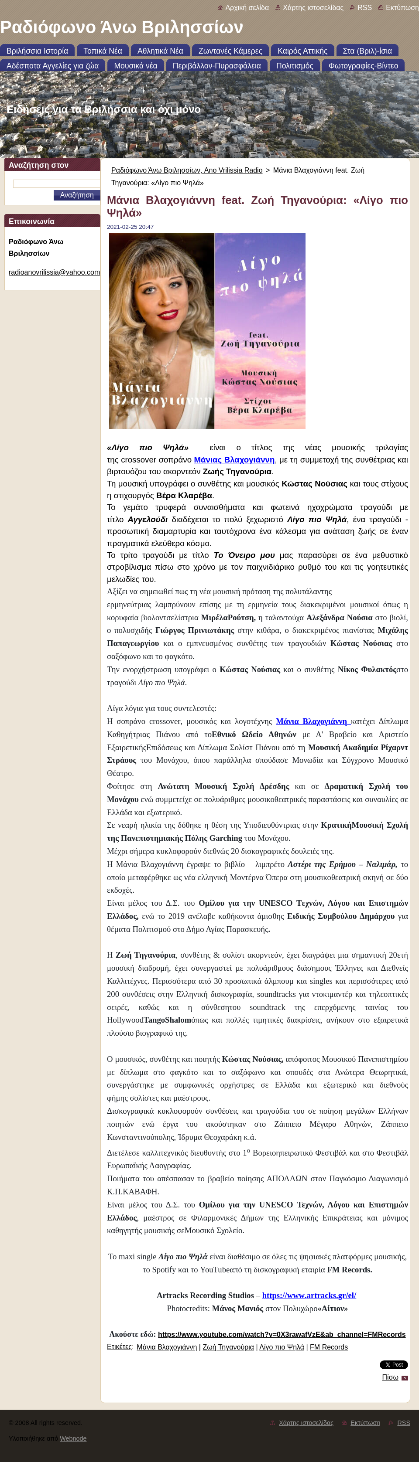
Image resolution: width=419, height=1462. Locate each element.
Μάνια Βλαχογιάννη (167, 1347)
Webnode (73, 1438)
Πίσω (390, 1377)
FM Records (329, 1347)
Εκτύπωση (402, 7)
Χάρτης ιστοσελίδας (313, 7)
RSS (364, 7)
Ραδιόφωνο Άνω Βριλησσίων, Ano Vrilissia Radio (187, 170)
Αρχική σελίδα (247, 7)
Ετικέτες (119, 1346)
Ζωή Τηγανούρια (228, 1347)
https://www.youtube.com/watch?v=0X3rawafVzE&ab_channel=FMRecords (282, 1334)
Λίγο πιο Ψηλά (281, 1347)
